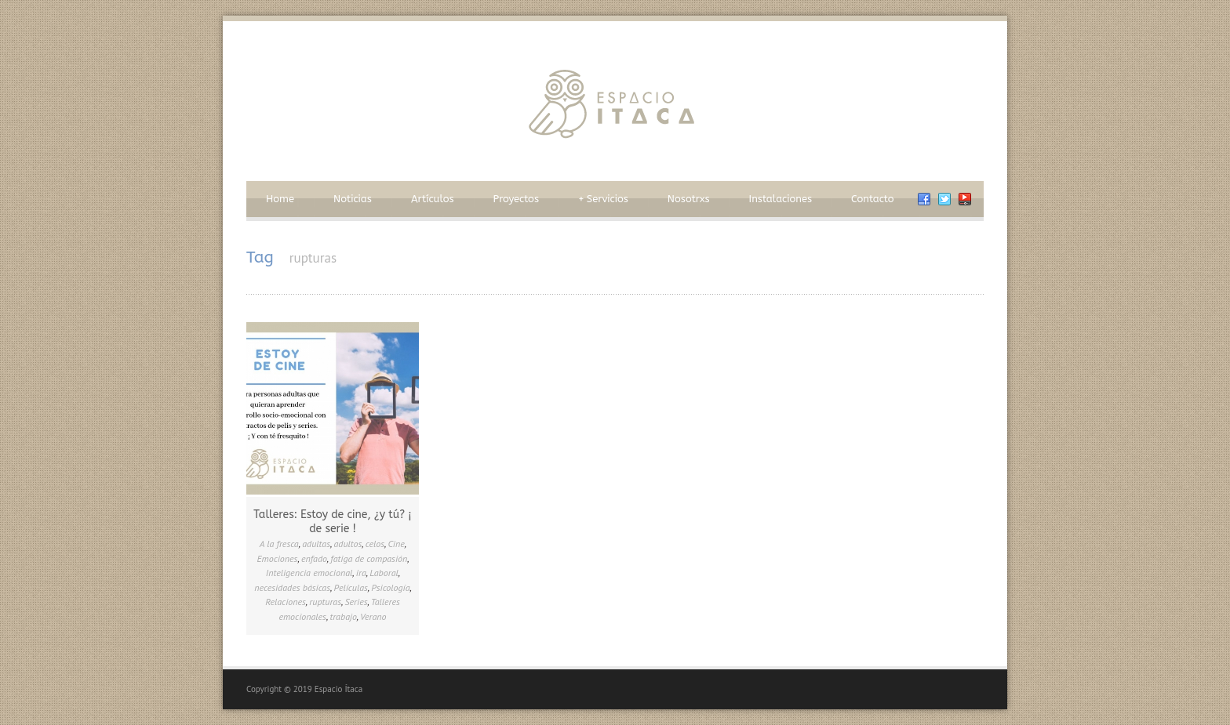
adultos (347, 543)
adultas (316, 543)
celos (375, 543)
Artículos (432, 199)
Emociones (277, 558)
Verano (373, 616)
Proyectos (516, 199)
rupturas (325, 601)
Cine (396, 543)
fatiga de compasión (368, 558)
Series (355, 601)
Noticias (352, 199)
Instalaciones (780, 199)
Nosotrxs (689, 199)
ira (361, 572)
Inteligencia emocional (309, 572)
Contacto (872, 199)
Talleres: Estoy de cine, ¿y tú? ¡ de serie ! (332, 521)
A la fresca (279, 543)
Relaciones (285, 601)
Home (280, 199)
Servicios (603, 199)
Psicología (390, 587)
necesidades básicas (292, 587)
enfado (314, 558)
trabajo (342, 616)
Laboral (383, 572)
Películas (351, 587)
